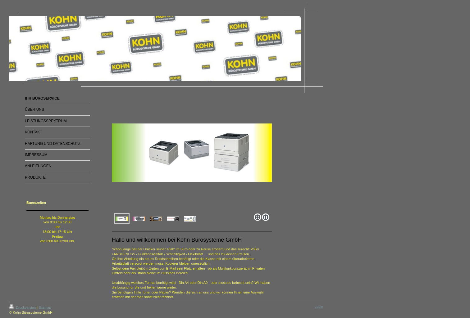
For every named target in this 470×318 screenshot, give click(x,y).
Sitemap (45, 307)
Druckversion (23, 307)
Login (319, 306)
